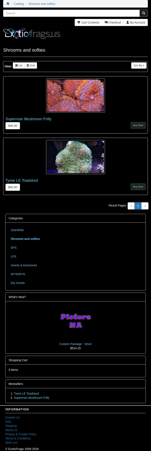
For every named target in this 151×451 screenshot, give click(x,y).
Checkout (113, 22)
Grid (31, 65)
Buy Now (138, 125)
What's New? (17, 297)
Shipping (11, 425)
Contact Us (12, 417)
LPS (13, 256)
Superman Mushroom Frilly (28, 119)
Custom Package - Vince (75, 344)
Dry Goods (18, 283)
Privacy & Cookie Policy (20, 434)
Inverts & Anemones (24, 265)
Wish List (11, 442)
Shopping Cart (18, 360)
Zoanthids (17, 230)
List (18, 65)
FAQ (8, 421)
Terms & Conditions (18, 438)
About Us (11, 430)
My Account (135, 22)
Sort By (139, 65)
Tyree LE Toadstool (21, 180)
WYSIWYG (18, 274)
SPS (14, 247)
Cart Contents (88, 22)
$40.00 (12, 125)
